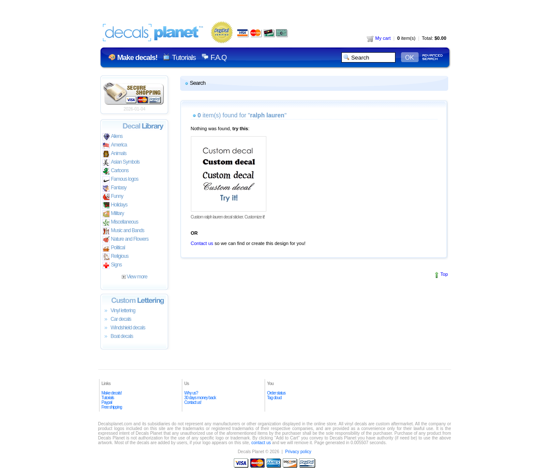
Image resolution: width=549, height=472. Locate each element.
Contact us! (193, 402)
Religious (116, 256)
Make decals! (112, 393)
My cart (379, 38)
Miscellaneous (121, 222)
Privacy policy (298, 451)
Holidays (115, 205)
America (115, 145)
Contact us (202, 243)
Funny (113, 196)
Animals (115, 154)
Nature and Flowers (125, 239)
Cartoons (116, 171)
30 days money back (200, 397)
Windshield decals (124, 328)
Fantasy (115, 188)
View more (134, 277)
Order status (276, 393)
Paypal (107, 402)
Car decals (117, 319)
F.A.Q (218, 58)
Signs (112, 265)
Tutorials (184, 58)
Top (444, 274)
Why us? (191, 393)
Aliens (113, 136)
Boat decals (118, 336)
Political (114, 248)
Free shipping (112, 407)
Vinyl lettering (119, 311)
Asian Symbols (121, 162)
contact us (261, 442)
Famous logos (121, 179)
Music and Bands (124, 231)
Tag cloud (274, 397)
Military (113, 214)
